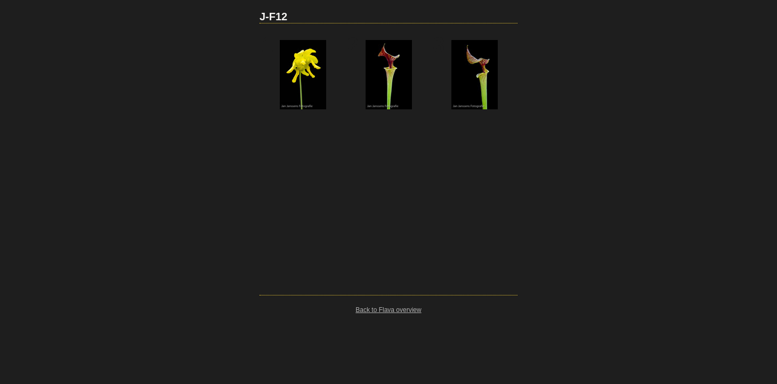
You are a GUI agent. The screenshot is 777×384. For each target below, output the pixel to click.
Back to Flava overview (388, 310)
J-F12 (273, 16)
